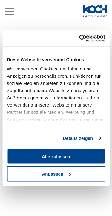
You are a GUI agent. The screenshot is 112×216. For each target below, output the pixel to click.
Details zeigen (78, 138)
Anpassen (56, 173)
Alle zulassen (56, 156)
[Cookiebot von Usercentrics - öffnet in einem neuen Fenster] (79, 38)
